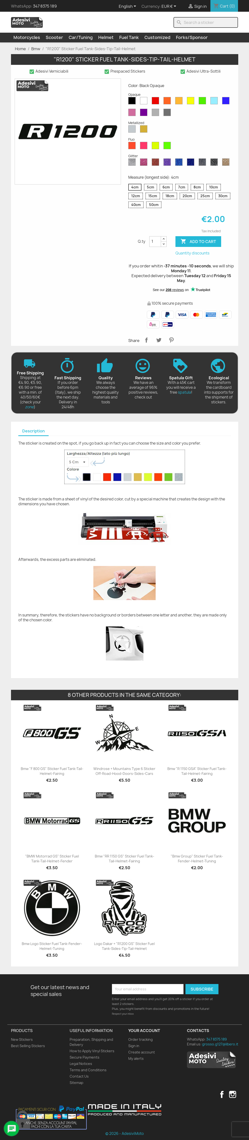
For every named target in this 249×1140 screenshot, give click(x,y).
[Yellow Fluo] (156, 147)
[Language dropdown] (128, 7)
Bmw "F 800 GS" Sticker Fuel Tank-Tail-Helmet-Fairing (52, 771)
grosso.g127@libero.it (220, 1044)
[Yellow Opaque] (191, 102)
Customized (157, 37)
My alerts (136, 1058)
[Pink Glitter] (144, 163)
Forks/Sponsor (192, 37)
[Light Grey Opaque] (156, 113)
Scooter (54, 37)
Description (33, 431)
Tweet (159, 340)
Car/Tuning (81, 37)
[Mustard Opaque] (179, 102)
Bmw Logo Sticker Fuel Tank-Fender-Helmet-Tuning (52, 946)
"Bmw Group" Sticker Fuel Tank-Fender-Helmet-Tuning (197, 858)
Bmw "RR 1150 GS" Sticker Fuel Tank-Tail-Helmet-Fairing (124, 858)
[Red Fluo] (133, 147)
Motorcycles (26, 37)
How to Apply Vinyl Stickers (92, 1051)
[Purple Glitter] (168, 163)
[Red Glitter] (156, 163)
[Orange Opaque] (168, 102)
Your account (144, 1030)
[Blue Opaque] (226, 102)
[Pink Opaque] (133, 113)
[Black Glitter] (215, 163)
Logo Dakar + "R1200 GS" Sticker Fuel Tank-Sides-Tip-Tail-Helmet (124, 946)
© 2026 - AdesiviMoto (124, 1133)
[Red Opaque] (156, 102)
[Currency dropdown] (170, 7)
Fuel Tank (129, 37)
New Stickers (22, 1039)
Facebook (222, 1094)
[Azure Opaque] (215, 102)
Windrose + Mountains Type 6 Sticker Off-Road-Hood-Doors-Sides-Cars (124, 771)
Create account (141, 1052)
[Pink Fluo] (144, 147)
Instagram (233, 1094)
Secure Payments (84, 1057)
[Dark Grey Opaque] (168, 113)
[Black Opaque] (133, 102)
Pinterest (171, 340)
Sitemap (76, 1082)
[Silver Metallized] (133, 130)
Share (146, 340)
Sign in (133, 1045)
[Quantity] (155, 241)
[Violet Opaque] (144, 113)
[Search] (205, 22)
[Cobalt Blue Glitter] (191, 163)
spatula (184, 392)
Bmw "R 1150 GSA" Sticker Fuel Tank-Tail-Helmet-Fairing (197, 771)
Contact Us (79, 1076)
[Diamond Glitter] (133, 163)
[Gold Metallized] (144, 130)
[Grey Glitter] (203, 163)
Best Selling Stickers (28, 1045)
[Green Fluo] (168, 147)
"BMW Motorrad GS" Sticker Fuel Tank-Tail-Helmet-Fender (52, 858)
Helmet (106, 37)
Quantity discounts (192, 253)
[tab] (33, 431)
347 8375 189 (45, 6)
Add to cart (198, 241)
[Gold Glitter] (226, 163)
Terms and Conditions (88, 1070)
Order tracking (140, 1039)
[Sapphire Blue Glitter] (179, 163)
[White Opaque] (144, 102)
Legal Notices (81, 1063)
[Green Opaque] (203, 102)
